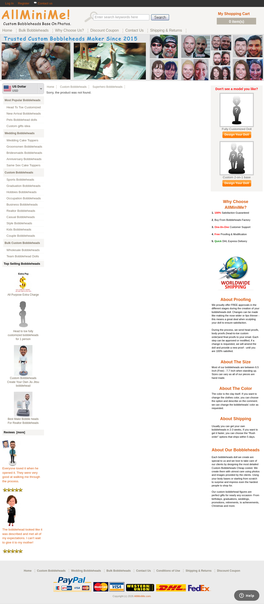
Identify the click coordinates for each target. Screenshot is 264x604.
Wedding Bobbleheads (20, 133)
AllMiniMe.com (142, 596)
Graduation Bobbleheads (23, 186)
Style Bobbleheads (19, 223)
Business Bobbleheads (22, 204)
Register (23, 3)
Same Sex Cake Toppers (23, 165)
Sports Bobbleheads (20, 179)
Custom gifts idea (18, 126)
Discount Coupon (228, 570)
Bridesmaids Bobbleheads (24, 153)
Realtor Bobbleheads (20, 210)
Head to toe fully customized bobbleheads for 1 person (23, 335)
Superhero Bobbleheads (107, 86)
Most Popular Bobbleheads (23, 100)
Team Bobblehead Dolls (22, 256)
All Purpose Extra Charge (23, 294)
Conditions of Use (168, 570)
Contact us (43, 3)
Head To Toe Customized (23, 107)
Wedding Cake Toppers (22, 140)
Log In (9, 3)
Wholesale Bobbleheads (23, 250)
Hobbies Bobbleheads (21, 192)
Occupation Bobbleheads (23, 198)
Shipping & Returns (198, 570)
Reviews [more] (14, 432)
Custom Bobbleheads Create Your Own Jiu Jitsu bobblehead (23, 382)
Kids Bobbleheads (18, 229)
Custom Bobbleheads (19, 172)
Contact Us (143, 570)
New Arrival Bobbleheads (23, 113)
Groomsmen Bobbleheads (24, 146)
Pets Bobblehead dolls (21, 119)
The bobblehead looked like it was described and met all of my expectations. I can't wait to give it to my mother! (22, 534)
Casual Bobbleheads (20, 217)
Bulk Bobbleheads (119, 570)
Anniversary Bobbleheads (23, 159)
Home (50, 86)
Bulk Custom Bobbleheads (22, 243)
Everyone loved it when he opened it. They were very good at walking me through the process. (21, 473)
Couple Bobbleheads (20, 235)
